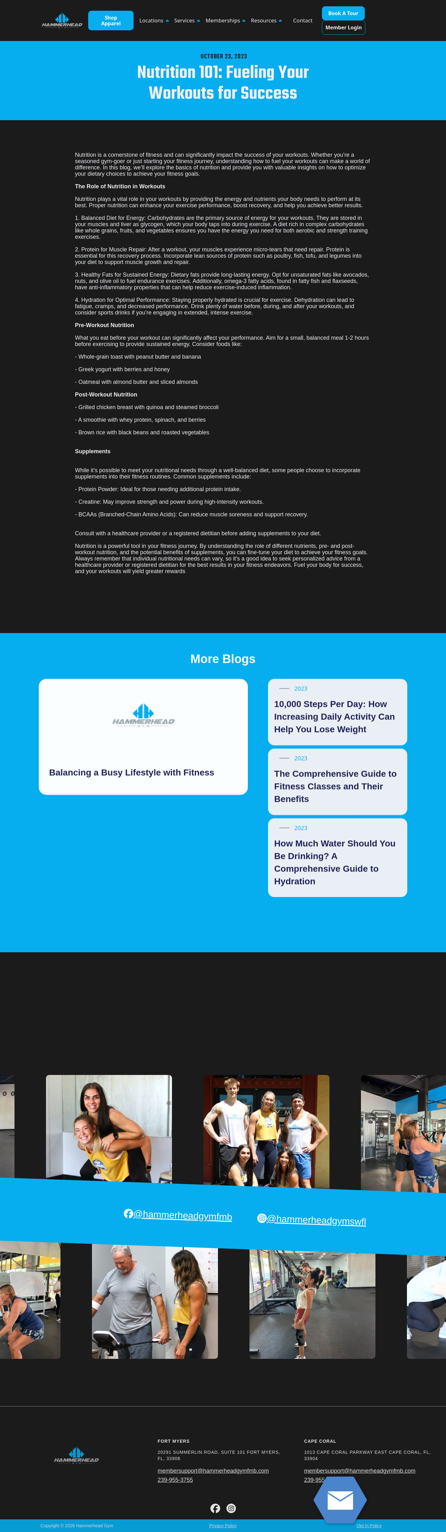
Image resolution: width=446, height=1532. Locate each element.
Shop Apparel (111, 20)
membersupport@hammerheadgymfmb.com (213, 1471)
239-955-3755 (175, 1480)
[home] (62, 20)
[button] (154, 20)
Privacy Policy (223, 1525)
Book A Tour (343, 13)
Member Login (343, 27)
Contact (303, 20)
